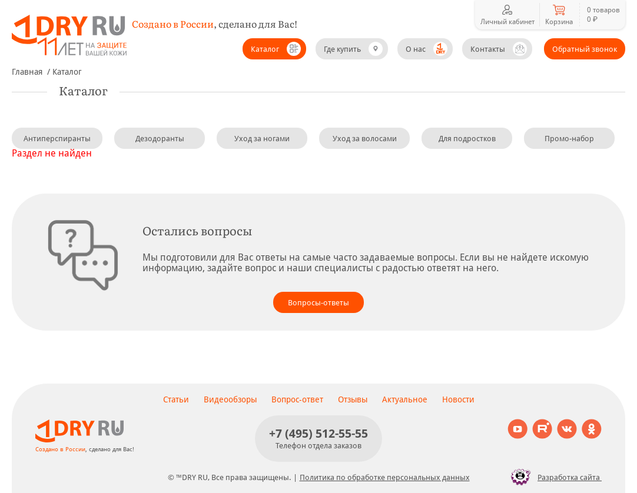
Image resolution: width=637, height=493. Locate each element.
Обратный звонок (584, 49)
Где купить (342, 49)
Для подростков (467, 138)
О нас (416, 49)
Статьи (176, 399)
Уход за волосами (365, 138)
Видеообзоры (230, 399)
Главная (27, 71)
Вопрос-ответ (297, 399)
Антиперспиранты (57, 138)
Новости (458, 399)
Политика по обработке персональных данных (385, 477)
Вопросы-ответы (318, 302)
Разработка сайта (553, 477)
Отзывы (352, 399)
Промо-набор (569, 138)
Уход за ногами (262, 138)
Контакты (487, 49)
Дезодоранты (159, 138)
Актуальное (404, 399)
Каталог (265, 49)
